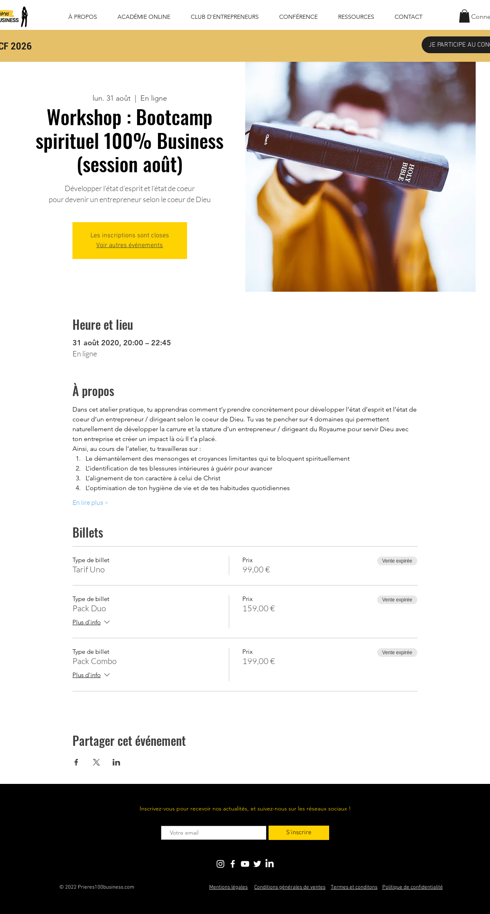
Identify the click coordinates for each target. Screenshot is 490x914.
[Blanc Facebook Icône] (233, 864)
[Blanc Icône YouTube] (245, 864)
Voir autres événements (129, 245)
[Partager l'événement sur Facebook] (76, 762)
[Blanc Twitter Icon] (257, 864)
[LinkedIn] (269, 864)
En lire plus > (90, 502)
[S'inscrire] (299, 833)
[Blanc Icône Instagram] (220, 864)
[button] (464, 16)
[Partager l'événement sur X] (96, 762)
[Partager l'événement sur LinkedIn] (116, 762)
